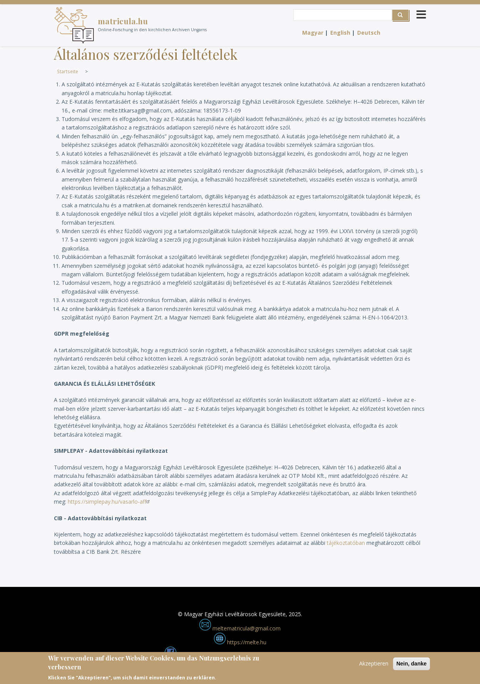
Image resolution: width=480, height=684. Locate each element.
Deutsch (368, 32)
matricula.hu (123, 21)
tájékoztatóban (346, 542)
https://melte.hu (240, 642)
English (340, 32)
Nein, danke (411, 665)
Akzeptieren (373, 665)
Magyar (312, 32)
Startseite (67, 71)
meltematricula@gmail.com (240, 628)
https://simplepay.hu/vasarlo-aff (110, 501)
